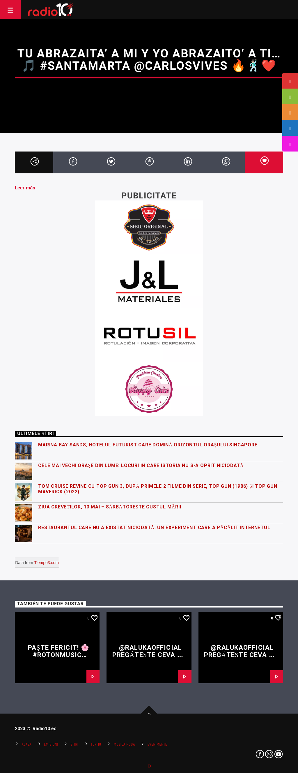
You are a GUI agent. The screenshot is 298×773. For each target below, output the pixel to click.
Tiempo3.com (46, 562)
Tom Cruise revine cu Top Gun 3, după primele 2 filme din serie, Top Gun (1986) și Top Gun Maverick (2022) (157, 488)
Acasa (27, 744)
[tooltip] (290, 81)
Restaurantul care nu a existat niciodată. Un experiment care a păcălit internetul (154, 527)
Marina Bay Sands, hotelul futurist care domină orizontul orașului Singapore (147, 445)
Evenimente (157, 744)
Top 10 (96, 744)
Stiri (75, 744)
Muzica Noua (124, 744)
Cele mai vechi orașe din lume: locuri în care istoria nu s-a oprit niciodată (141, 465)
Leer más (25, 188)
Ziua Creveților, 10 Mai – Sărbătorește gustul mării (109, 507)
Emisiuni (51, 744)
